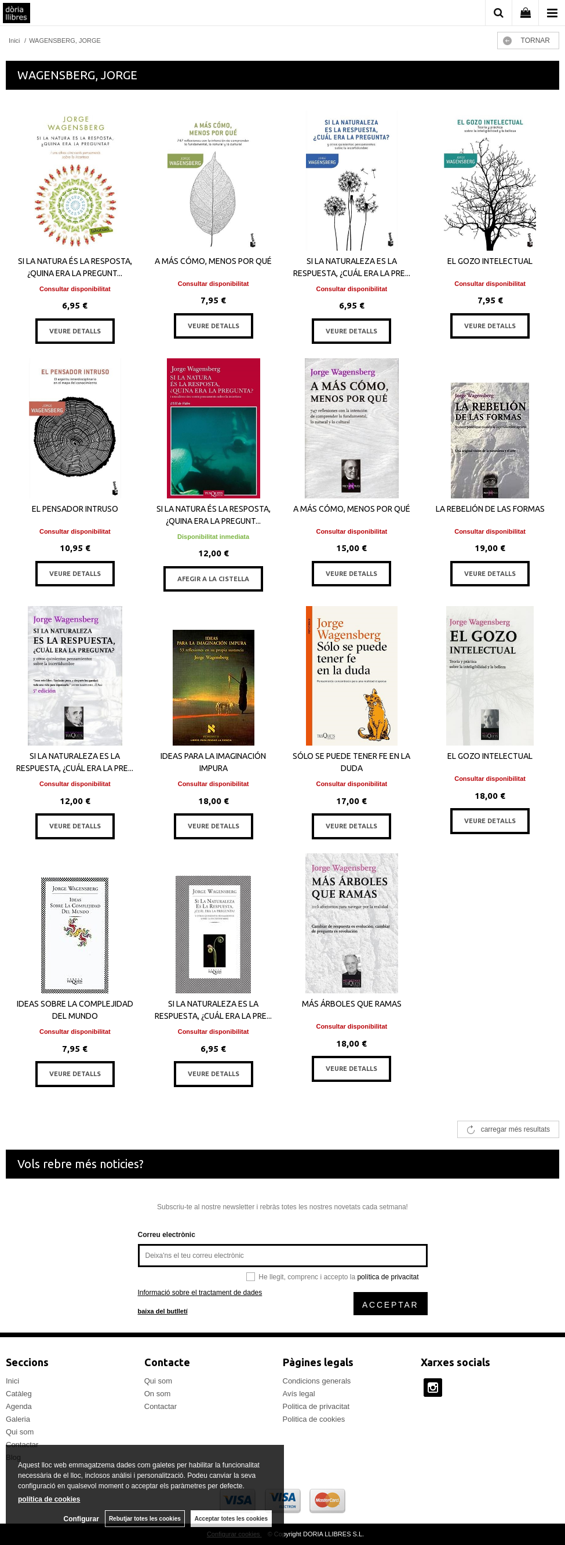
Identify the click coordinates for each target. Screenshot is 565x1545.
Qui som (20, 1431)
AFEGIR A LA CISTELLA (213, 578)
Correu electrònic (166, 1235)
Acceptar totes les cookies (231, 1518)
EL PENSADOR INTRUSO (75, 508)
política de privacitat (387, 1277)
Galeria (18, 1419)
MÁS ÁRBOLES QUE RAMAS (352, 1003)
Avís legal (299, 1393)
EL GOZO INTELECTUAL (490, 261)
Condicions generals (317, 1381)
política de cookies (49, 1499)
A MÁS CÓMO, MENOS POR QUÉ (213, 261)
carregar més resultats (515, 1129)
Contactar (160, 1406)
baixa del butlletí (163, 1311)
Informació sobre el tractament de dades (200, 1293)
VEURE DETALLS (75, 331)
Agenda (19, 1406)
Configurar (81, 1519)
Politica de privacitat (316, 1406)
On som (157, 1393)
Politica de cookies (314, 1419)
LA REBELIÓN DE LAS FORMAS (490, 508)
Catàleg (19, 1393)
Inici (12, 1381)
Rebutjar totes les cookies (145, 1518)
